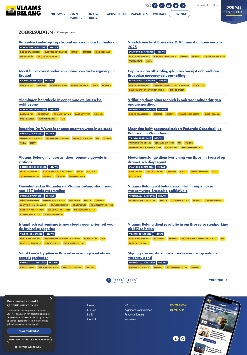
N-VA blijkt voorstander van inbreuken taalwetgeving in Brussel (66, 73)
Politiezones (27, 118)
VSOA (23, 143)
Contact (159, 14)
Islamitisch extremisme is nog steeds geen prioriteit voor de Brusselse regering (67, 226)
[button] (29, 346)
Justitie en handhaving (33, 205)
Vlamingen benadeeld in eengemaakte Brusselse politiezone (60, 102)
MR (63, 118)
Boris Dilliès (90, 238)
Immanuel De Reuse (139, 267)
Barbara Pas (26, 85)
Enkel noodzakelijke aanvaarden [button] (29, 339)
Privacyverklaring (134, 315)
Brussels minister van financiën (147, 90)
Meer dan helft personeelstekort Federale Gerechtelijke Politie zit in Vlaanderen (175, 131)
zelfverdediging (59, 205)
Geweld (61, 176)
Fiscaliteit (198, 85)
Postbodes (135, 176)
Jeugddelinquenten (190, 114)
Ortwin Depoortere (31, 138)
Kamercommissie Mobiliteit (58, 171)
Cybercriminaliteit (30, 214)
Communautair (79, 85)
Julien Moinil (212, 114)
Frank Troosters (29, 171)
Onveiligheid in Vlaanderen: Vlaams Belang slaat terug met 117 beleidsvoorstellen (66, 188)
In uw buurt (94, 16)
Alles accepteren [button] (29, 330)
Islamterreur (52, 243)
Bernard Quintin (48, 118)
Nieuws (57, 14)
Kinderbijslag (103, 52)
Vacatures (139, 14)
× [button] (51, 298)
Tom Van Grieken (29, 200)
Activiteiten (116, 14)
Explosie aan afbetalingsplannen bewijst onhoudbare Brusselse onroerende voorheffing (173, 73)
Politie (107, 138)
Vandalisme (135, 61)
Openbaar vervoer (215, 56)
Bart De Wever (82, 114)
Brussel (87, 52)
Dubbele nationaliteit (32, 209)
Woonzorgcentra (177, 267)
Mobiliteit (159, 238)
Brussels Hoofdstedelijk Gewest (171, 85)
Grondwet (43, 114)
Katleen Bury (27, 267)
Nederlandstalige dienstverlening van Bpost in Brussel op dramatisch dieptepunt (176, 159)
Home (90, 305)
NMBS (80, 171)
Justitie (170, 114)
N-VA (95, 85)
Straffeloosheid (54, 214)
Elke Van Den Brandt (56, 52)
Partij (89, 315)
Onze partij (75, 16)
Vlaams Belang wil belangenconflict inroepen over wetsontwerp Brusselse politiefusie (170, 188)
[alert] (29, 323)
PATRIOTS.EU (204, 14)
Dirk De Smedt (177, 90)
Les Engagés (26, 56)
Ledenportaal (202, 5)
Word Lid (130, 305)
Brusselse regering (47, 56)
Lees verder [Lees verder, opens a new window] (34, 324)
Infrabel (47, 176)
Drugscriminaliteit (84, 209)
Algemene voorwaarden (138, 310)
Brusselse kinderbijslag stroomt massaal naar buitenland (67, 42)
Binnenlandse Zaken (57, 138)
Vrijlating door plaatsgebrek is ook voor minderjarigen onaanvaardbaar (174, 102)
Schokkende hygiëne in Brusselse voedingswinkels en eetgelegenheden (64, 255)
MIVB (149, 61)
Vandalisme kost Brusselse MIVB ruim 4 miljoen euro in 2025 (175, 44)
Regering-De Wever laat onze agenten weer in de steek (65, 129)
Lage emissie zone (139, 243)
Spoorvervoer (77, 176)
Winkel (182, 14)
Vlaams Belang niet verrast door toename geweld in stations (63, 159)
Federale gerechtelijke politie (145, 147)
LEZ (222, 238)
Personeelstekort (191, 147)
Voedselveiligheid (72, 267)
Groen (75, 52)
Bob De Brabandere (30, 52)
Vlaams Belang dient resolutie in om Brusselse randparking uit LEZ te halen (178, 226)
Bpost (183, 171)
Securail (91, 171)
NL (214, 5)
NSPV (33, 143)
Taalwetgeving (58, 85)
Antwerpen (171, 147)
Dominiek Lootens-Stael (142, 200)
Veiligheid (74, 200)
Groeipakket (79, 205)
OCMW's (106, 85)
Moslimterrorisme (74, 243)
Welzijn (158, 267)
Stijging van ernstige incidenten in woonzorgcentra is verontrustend (172, 255)
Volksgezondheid (48, 267)
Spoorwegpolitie (29, 176)
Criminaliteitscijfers (101, 205)
